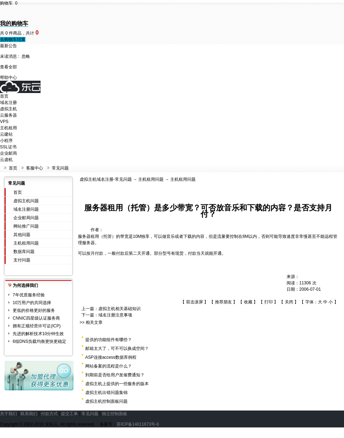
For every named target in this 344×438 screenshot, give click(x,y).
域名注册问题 (26, 209)
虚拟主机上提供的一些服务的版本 (117, 383)
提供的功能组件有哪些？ (108, 339)
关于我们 (8, 413)
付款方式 (49, 413)
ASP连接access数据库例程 (110, 357)
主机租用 (8, 127)
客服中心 (34, 168)
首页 (4, 96)
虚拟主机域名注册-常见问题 (106, 179)
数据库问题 (24, 251)
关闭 (289, 302)
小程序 (6, 140)
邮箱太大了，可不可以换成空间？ (117, 348)
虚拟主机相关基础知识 (119, 308)
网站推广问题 (26, 226)
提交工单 (69, 413)
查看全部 (8, 66)
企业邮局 (8, 153)
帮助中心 (8, 77)
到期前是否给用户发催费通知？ (115, 374)
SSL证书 (8, 146)
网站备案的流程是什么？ (108, 366)
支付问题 (21, 260)
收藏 (248, 302)
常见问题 (60, 168)
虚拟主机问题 (26, 200)
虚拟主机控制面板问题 (106, 401)
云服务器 (8, 115)
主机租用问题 (26, 243)
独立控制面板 (114, 413)
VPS (4, 121)
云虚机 (6, 159)
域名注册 (8, 102)
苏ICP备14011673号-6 (138, 424)
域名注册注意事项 (115, 315)
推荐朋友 (223, 302)
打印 (268, 302)
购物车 (8, 3)
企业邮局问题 (26, 217)
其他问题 (21, 234)
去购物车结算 (12, 39)
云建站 (6, 134)
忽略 (26, 56)
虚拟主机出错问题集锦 (106, 392)
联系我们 (28, 413)
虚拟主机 (8, 108)
